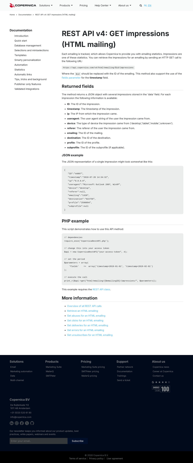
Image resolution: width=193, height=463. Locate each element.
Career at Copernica (163, 371)
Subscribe (77, 441)
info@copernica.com (20, 417)
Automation (21, 64)
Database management (27, 45)
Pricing (84, 5)
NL (145, 5)
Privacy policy (96, 458)
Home (12, 15)
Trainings (121, 375)
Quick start (20, 40)
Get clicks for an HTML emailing (85, 326)
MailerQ (50, 371)
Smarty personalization (27, 60)
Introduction (21, 35)
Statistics (19, 69)
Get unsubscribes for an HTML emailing (90, 341)
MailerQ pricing (89, 375)
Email (13, 367)
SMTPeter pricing (90, 371)
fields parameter (71, 77)
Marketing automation (21, 371)
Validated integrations (26, 89)
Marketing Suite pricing (93, 367)
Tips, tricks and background (30, 79)
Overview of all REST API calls (84, 312)
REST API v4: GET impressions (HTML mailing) (55, 15)
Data (12, 375)
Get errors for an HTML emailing (85, 336)
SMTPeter (51, 375)
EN (149, 5)
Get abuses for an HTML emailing (86, 321)
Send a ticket (123, 380)
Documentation (24, 15)
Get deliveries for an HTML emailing (87, 331)
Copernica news (161, 367)
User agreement (115, 458)
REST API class (101, 295)
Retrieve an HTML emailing (82, 317)
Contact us (158, 375)
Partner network (125, 367)
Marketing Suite (54, 367)
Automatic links (23, 74)
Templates (20, 55)
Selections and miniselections (31, 50)
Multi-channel (17, 380)
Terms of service (77, 458)
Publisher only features (27, 84)
